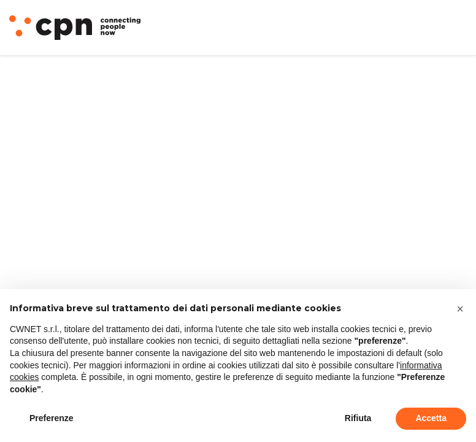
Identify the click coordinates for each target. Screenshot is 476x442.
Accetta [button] (431, 418)
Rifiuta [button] (358, 418)
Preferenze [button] (51, 418)
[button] (460, 309)
